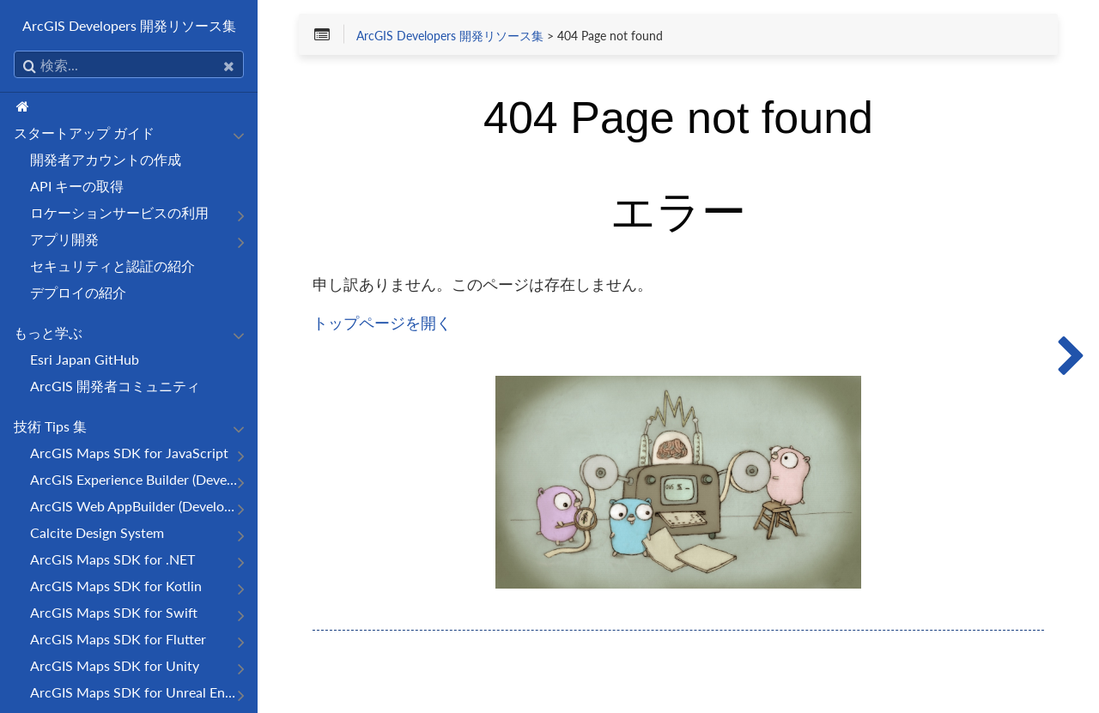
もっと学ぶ (48, 332)
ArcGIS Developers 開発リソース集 (129, 25)
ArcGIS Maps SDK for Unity (114, 665)
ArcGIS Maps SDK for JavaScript (129, 452)
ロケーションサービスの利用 (119, 212)
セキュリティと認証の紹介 (112, 265)
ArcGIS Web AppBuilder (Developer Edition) (135, 506)
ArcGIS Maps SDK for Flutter (118, 639)
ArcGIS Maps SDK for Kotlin (116, 585)
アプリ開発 (64, 239)
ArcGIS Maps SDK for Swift (113, 612)
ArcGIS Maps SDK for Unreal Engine (135, 692)
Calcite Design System (97, 532)
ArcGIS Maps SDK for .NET (112, 559)
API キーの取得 (77, 186)
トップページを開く (382, 322)
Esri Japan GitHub (84, 359)
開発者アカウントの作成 (105, 159)
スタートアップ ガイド (84, 132)
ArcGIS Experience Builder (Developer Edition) (135, 479)
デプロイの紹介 (78, 292)
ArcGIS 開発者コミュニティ (115, 386)
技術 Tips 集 (50, 426)
